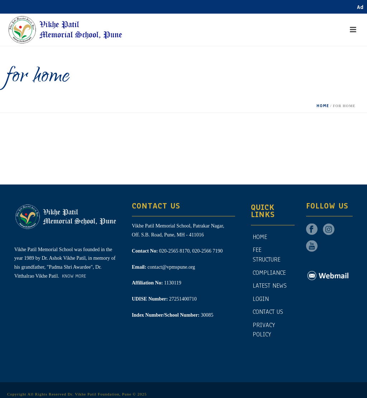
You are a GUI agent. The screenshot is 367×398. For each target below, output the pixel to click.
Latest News (270, 283)
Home (322, 103)
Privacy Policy (264, 328)
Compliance (269, 271)
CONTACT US (268, 310)
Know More (73, 274)
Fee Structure (266, 253)
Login (261, 297)
